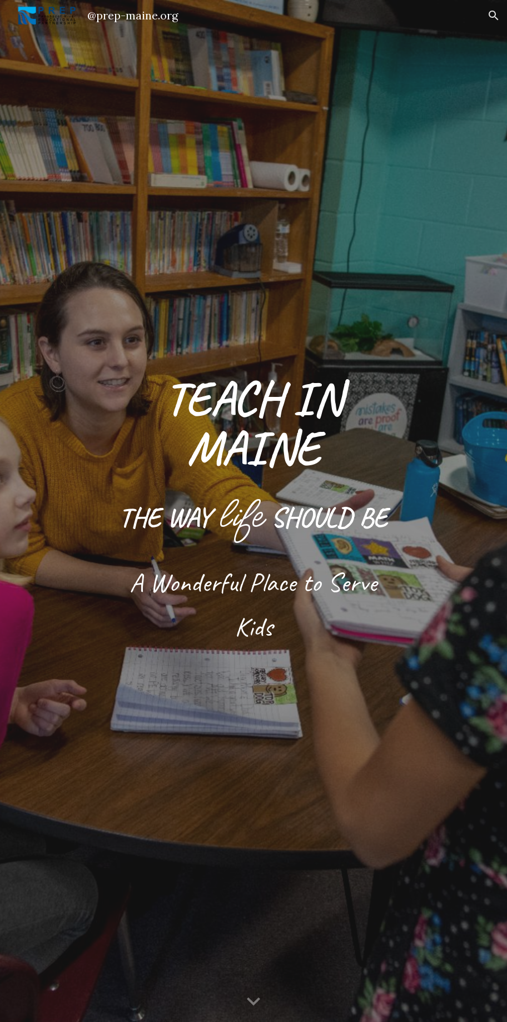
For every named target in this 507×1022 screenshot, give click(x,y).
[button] (493, 15)
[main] (253, 511)
